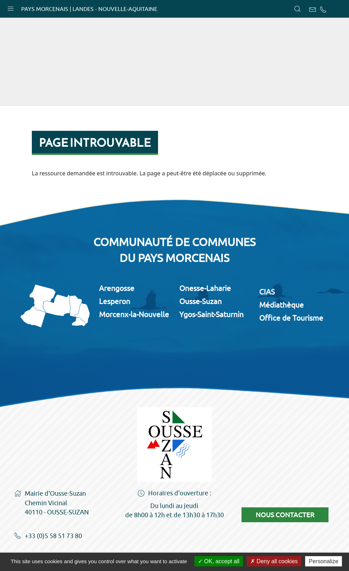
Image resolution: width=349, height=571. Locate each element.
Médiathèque (281, 305)
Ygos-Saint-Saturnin (211, 314)
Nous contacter (285, 515)
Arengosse (116, 288)
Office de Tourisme (291, 318)
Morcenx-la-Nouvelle (134, 314)
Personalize (323, 561)
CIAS (267, 291)
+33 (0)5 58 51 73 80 (48, 536)
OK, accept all (218, 561)
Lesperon (114, 301)
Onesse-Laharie (205, 288)
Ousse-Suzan (200, 301)
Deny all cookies (274, 561)
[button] (10, 7)
